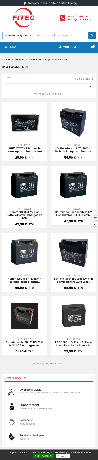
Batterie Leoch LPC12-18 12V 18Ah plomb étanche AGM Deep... (73, 280)
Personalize (62, 456)
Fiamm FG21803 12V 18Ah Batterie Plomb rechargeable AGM (24, 215)
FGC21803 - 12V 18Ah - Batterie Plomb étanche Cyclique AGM (73, 344)
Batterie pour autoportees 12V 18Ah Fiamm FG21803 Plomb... (73, 213)
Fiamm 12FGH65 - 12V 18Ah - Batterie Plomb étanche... (24, 280)
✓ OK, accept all (43, 456)
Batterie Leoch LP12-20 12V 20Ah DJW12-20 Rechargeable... (24, 344)
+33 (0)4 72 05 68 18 (79, 19)
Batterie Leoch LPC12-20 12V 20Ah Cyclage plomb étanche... (73, 150)
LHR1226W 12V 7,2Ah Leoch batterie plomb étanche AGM (24, 150)
